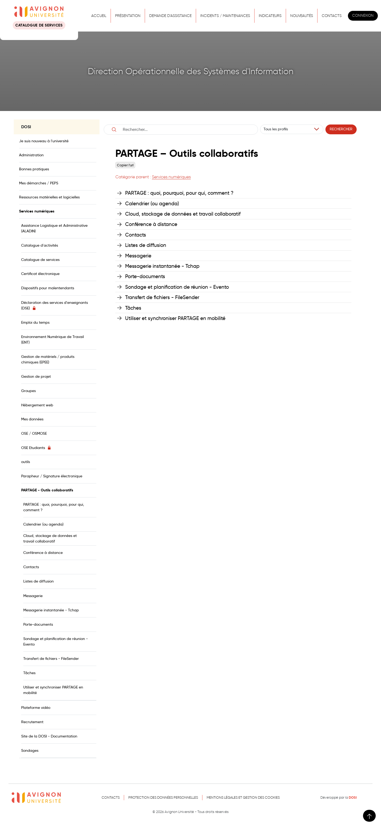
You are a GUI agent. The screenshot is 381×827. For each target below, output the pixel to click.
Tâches (29, 672)
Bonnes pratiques (34, 169)
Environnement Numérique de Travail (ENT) (52, 339)
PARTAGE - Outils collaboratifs (47, 490)
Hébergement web (37, 405)
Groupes (28, 390)
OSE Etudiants (36, 447)
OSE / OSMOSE (34, 433)
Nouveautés (301, 15)
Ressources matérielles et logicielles (49, 197)
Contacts (332, 15)
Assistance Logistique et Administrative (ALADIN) (54, 228)
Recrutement (32, 721)
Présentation (127, 15)
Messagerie (33, 595)
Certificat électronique (40, 273)
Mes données (32, 419)
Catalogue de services (40, 259)
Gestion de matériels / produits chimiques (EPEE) (47, 359)
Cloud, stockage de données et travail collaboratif (50, 538)
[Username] (186, 129)
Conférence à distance (43, 552)
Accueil (98, 15)
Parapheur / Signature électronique (51, 476)
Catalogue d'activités (39, 245)
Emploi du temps (35, 322)
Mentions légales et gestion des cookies (243, 797)
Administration (31, 155)
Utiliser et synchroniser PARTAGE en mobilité (53, 690)
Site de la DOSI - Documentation (49, 736)
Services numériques (37, 211)
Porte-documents (38, 624)
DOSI (353, 797)
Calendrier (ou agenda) (43, 524)
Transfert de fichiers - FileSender (51, 658)
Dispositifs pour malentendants (47, 288)
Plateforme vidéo (35, 707)
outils (25, 461)
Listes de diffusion (38, 581)
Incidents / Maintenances (225, 15)
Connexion (363, 15)
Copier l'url (125, 165)
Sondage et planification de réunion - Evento (55, 641)
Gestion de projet (36, 376)
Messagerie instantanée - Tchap (51, 610)
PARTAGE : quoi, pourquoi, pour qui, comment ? (53, 507)
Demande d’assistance (170, 15)
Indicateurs (270, 15)
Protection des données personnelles (163, 797)
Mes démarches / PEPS (38, 183)
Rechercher (341, 129)
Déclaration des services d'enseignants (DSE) (54, 305)
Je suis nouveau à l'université (44, 141)
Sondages (29, 750)
